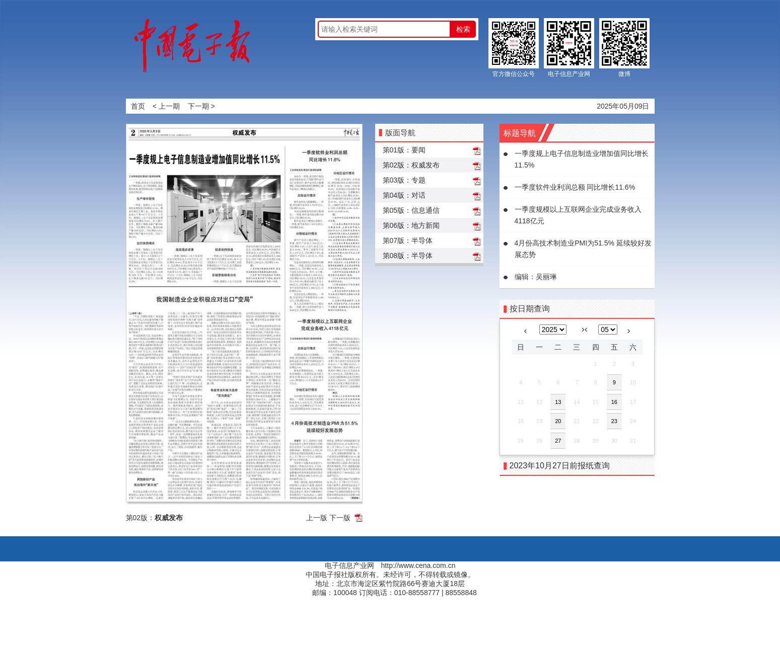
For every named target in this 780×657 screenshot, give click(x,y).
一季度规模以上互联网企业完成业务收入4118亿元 (578, 215)
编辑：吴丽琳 (536, 277)
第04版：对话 (404, 195)
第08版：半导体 (408, 256)
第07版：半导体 (408, 240)
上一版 (316, 518)
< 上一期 (166, 106)
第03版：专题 (404, 180)
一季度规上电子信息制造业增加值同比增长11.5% (582, 159)
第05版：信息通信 (411, 210)
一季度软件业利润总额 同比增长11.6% (575, 187)
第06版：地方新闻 (411, 225)
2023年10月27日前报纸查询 (560, 465)
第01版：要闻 (404, 150)
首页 (138, 106)
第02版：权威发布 (411, 165)
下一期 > (201, 106)
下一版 (339, 518)
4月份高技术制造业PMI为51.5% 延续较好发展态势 (583, 249)
